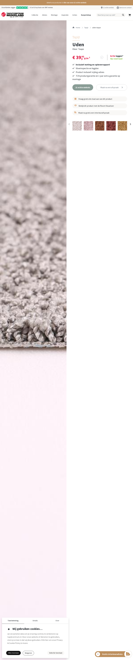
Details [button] (35, 620)
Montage (54, 15)
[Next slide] (130, 124)
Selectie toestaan (55, 653)
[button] (66, 2)
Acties (74, 15)
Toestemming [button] (13, 620)
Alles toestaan (13, 653)
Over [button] (57, 620)
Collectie (35, 15)
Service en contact (125, 8)
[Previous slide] (69, 124)
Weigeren (28, 653)
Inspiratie (65, 15)
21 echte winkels (108, 8)
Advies (44, 15)
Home (76, 27)
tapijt (86, 27)
